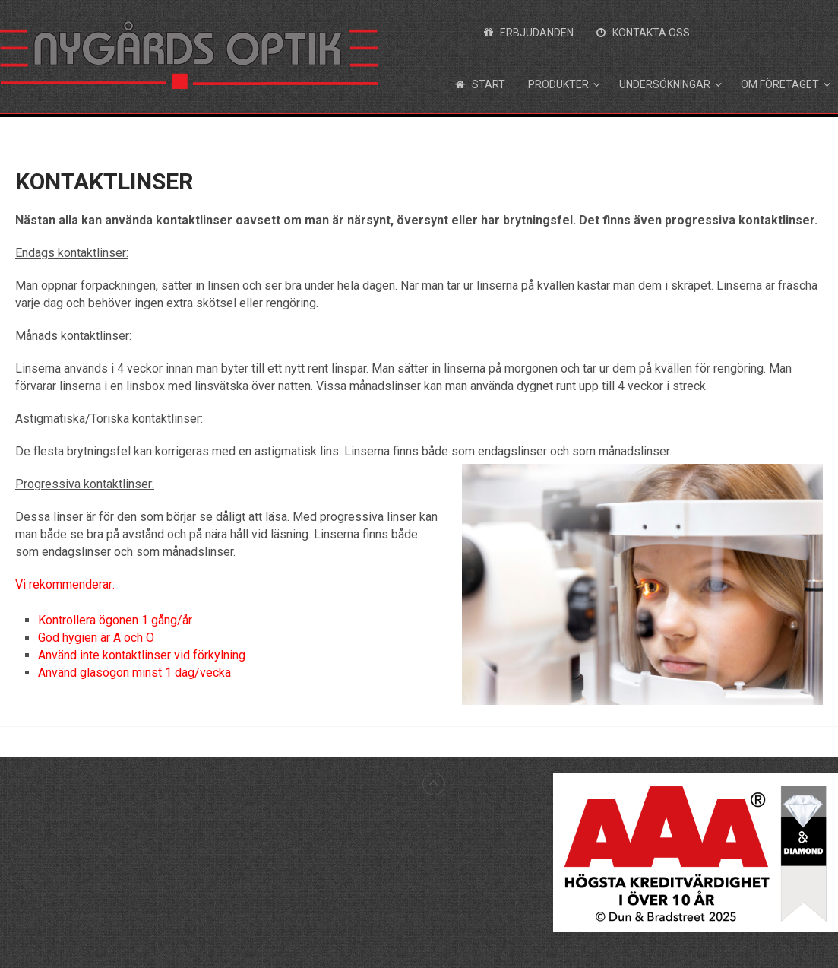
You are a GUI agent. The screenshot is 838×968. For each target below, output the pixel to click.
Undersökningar (664, 84)
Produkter (558, 84)
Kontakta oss (643, 33)
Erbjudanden (529, 33)
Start (480, 84)
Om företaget (780, 84)
